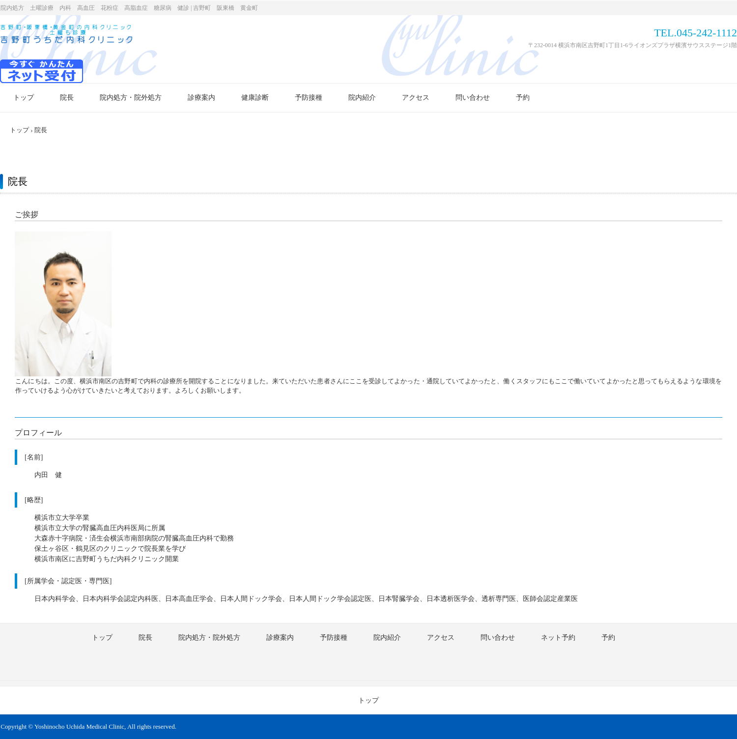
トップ (23, 97)
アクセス (415, 97)
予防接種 (308, 97)
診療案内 (201, 97)
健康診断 (255, 97)
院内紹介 (362, 97)
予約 (523, 97)
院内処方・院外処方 (131, 97)
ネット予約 (558, 637)
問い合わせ (472, 97)
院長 (67, 97)
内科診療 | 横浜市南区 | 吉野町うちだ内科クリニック (66, 36)
